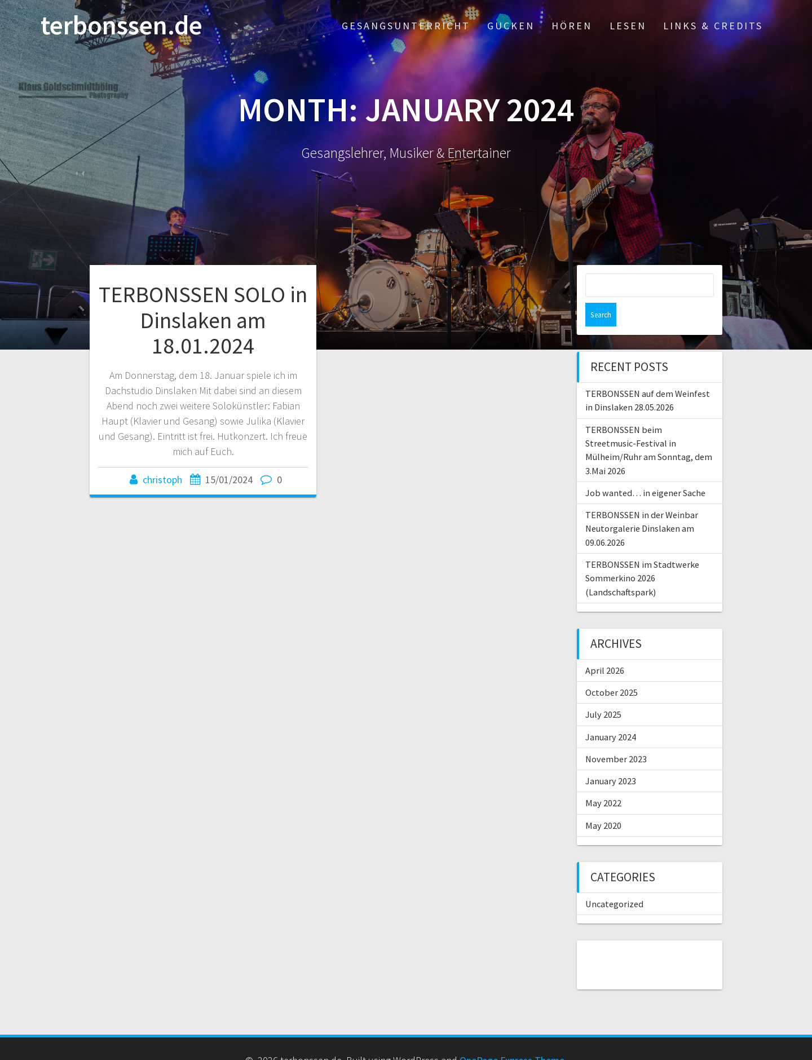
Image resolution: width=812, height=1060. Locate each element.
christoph (162, 479)
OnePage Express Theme (512, 1036)
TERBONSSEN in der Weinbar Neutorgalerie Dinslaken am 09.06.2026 (641, 504)
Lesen (628, 25)
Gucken (511, 25)
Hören (571, 25)
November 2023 (616, 735)
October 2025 (611, 668)
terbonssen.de (121, 25)
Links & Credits (713, 25)
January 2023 (610, 757)
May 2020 (603, 801)
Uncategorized (614, 880)
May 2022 (603, 779)
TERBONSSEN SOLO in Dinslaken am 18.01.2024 (203, 320)
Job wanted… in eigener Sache (645, 469)
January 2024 (610, 713)
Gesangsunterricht (406, 25)
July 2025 (603, 690)
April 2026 (604, 646)
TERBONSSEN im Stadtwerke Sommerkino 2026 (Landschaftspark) (642, 554)
